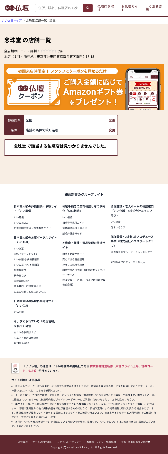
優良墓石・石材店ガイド (27, 286)
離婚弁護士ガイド (72, 233)
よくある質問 (154, 8)
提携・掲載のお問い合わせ (135, 441)
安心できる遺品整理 (73, 259)
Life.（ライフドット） (26, 253)
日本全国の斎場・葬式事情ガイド (32, 228)
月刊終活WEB (21, 343)
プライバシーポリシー (69, 441)
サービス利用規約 (42, 441)
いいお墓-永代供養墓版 (26, 259)
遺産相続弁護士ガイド (74, 228)
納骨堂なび (20, 275)
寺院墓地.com (21, 280)
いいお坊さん (21, 222)
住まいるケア (118, 227)
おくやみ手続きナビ (25, 332)
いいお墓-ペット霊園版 (26, 264)
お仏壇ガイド (129, 8)
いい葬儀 (19, 217)
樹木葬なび (20, 270)
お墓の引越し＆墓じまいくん (30, 291)
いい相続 (67, 217)
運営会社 (23, 441)
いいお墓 (19, 248)
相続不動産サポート (73, 253)
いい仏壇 (19, 312)
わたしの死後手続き (73, 264)
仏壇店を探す (105, 8)
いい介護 (116, 221)
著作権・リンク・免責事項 (101, 441)
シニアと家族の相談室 (26, 337)
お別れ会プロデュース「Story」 (128, 262)
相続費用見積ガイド (73, 222)
